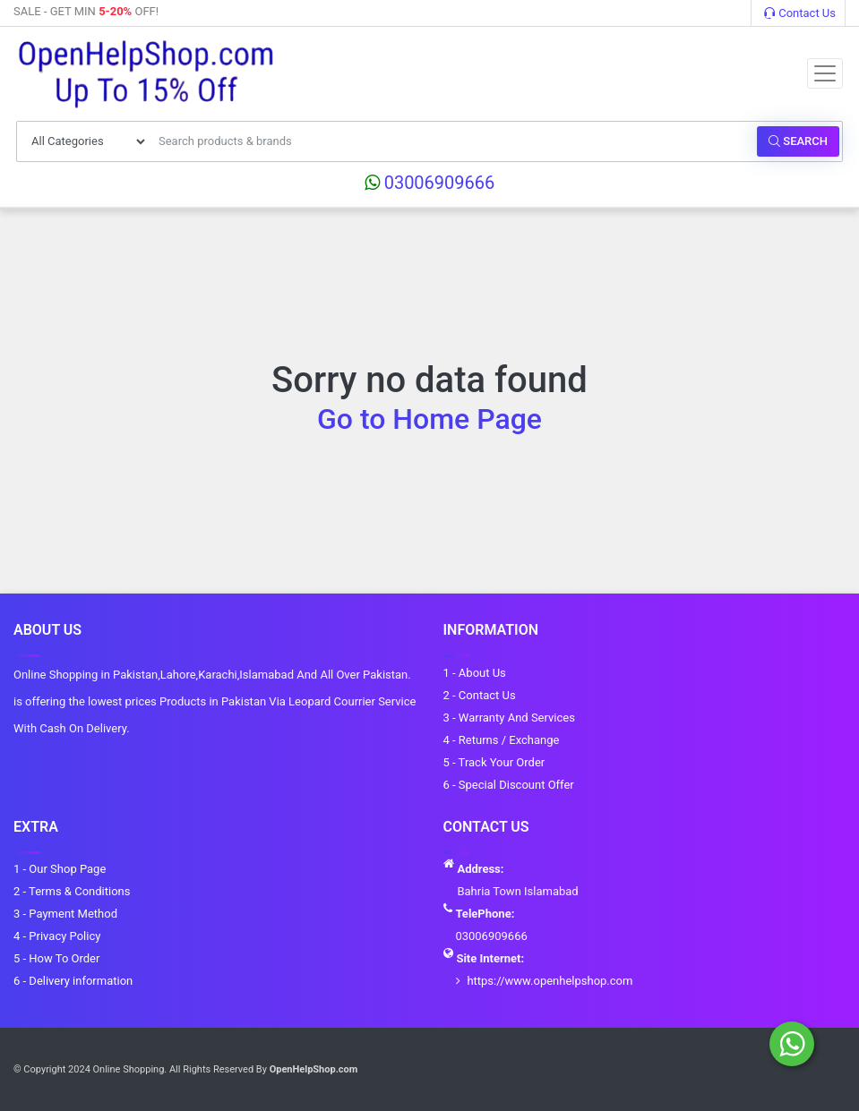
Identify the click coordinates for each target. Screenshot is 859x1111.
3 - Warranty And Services (509, 717)
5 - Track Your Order (494, 762)
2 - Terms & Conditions (71, 891)
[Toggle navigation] (825, 73)
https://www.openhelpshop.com (549, 980)
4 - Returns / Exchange (501, 740)
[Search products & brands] (453, 141)
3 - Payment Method (65, 913)
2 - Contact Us (479, 695)
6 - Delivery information (73, 980)
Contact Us (800, 13)
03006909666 (430, 182)
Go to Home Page (429, 419)
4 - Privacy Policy (56, 936)
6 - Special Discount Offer (508, 784)
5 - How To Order (56, 958)
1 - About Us (474, 672)
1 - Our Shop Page (59, 869)
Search (798, 141)
